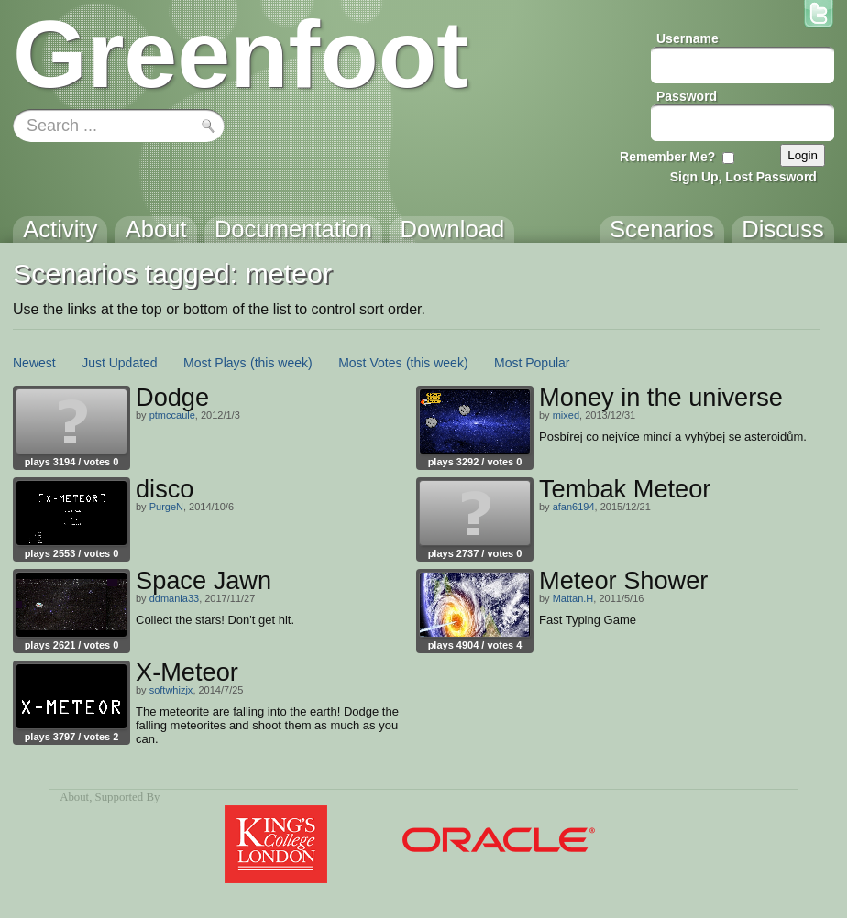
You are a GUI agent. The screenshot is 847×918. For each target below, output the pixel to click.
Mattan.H (573, 598)
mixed (566, 415)
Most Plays (214, 362)
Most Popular (531, 362)
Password (686, 96)
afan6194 (574, 506)
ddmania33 (174, 598)
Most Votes (370, 362)
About (74, 797)
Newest (34, 362)
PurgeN (166, 506)
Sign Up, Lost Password (743, 176)
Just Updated (120, 362)
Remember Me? (667, 156)
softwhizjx (171, 689)
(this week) (281, 362)
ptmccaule (172, 415)
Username (687, 38)
